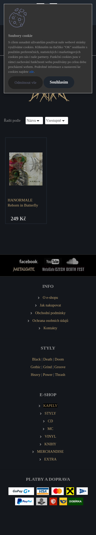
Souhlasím (59, 82)
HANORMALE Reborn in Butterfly (23, 202)
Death (47, 359)
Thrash (60, 375)
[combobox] (34, 120)
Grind (47, 367)
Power (47, 375)
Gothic (35, 367)
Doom (59, 359)
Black (36, 359)
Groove (59, 367)
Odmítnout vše (25, 82)
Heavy (35, 375)
